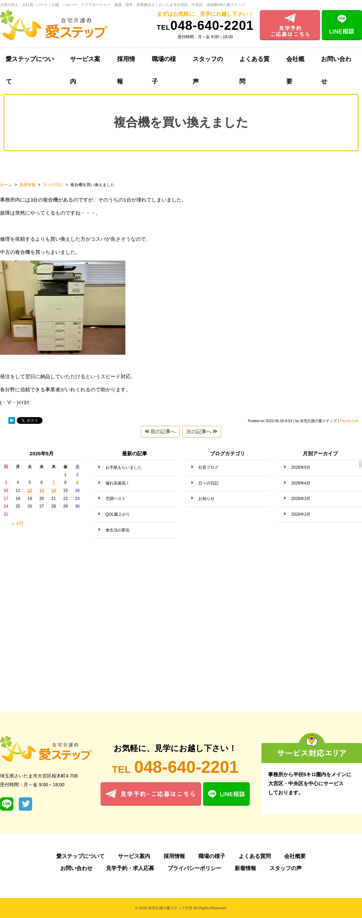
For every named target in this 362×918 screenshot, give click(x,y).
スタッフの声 (208, 63)
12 (29, 490)
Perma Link (349, 421)
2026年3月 (300, 498)
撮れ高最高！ (118, 483)
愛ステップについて (80, 856)
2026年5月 (300, 467)
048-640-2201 (205, 25)
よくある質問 (254, 63)
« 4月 (18, 523)
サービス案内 (85, 63)
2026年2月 (300, 514)
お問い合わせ (76, 868)
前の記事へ (160, 431)
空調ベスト (116, 498)
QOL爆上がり (118, 514)
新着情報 (245, 868)
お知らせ (206, 498)
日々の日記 (208, 483)
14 (53, 490)
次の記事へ (201, 431)
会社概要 (295, 63)
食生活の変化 (118, 530)
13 (42, 490)
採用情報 (126, 63)
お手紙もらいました (124, 467)
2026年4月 (300, 483)
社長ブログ (208, 467)
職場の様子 (164, 63)
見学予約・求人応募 (130, 868)
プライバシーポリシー (194, 868)
